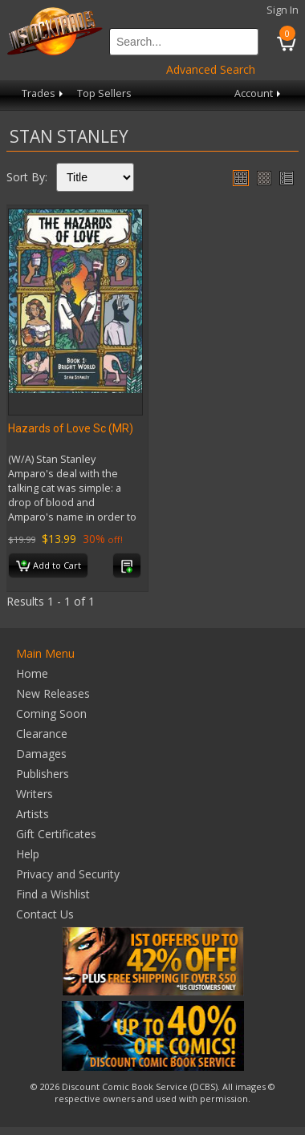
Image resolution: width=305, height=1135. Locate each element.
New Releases (53, 693)
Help (27, 853)
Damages (41, 753)
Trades (44, 93)
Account (258, 93)
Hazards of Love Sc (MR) (70, 428)
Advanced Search (210, 69)
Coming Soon (51, 713)
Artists (32, 813)
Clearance (41, 733)
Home (32, 673)
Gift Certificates (56, 833)
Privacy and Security (68, 874)
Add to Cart (48, 566)
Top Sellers (104, 93)
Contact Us (45, 914)
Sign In (282, 10)
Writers (34, 793)
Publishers (42, 773)
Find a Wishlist (53, 894)
